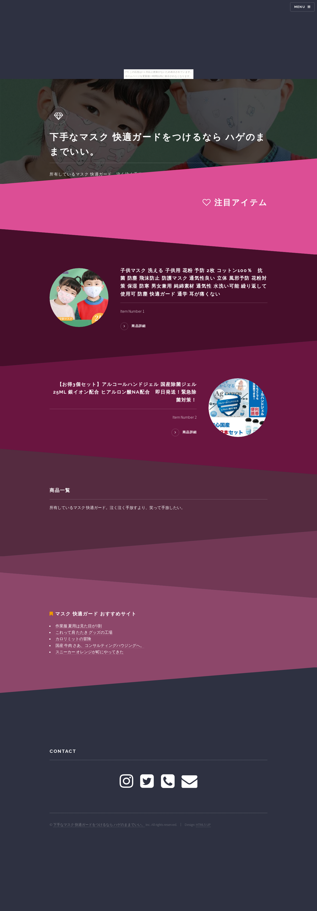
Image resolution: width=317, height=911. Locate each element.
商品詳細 (139, 326)
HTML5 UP (203, 824)
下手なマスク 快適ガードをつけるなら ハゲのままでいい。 (99, 824)
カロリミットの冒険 (73, 638)
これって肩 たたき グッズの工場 (83, 632)
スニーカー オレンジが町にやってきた (89, 651)
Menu (299, 7)
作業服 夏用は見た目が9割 (78, 625)
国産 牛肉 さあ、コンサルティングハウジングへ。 (99, 645)
